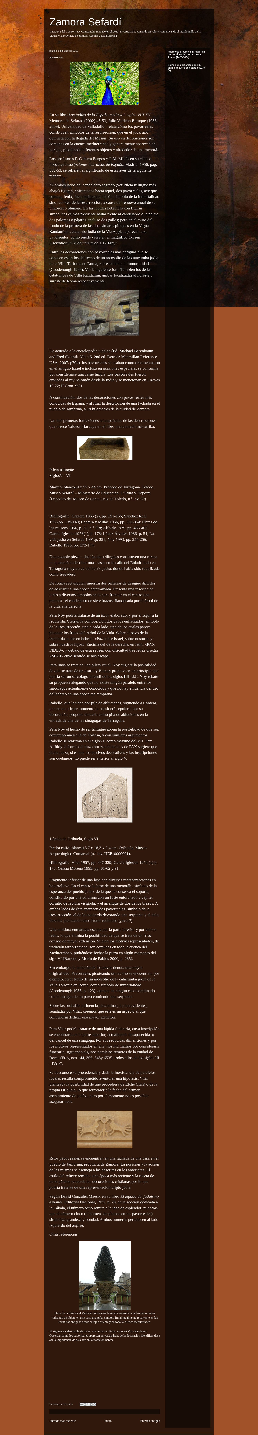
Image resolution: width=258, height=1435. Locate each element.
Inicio (108, 1421)
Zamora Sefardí (85, 22)
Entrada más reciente (62, 1421)
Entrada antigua (150, 1421)
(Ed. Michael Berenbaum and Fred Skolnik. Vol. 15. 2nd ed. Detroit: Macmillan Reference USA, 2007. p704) (103, 357)
